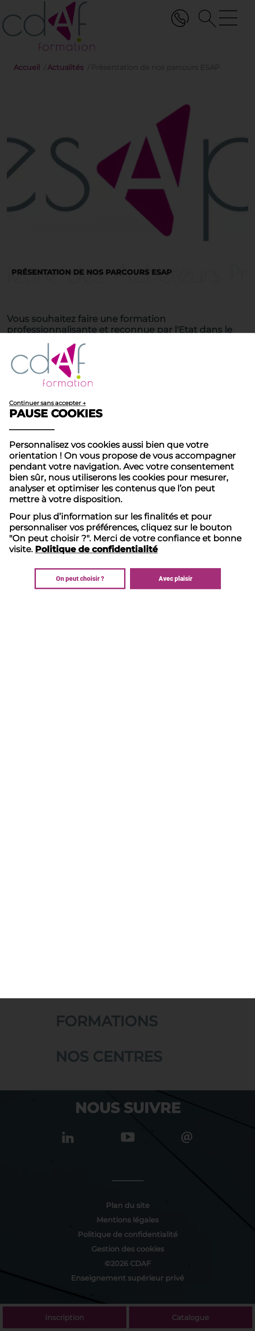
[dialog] (127, 666)
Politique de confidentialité (96, 549)
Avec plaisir (175, 578)
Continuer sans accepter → (47, 402)
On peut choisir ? (80, 578)
